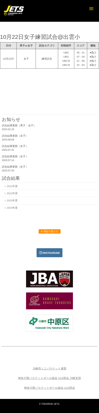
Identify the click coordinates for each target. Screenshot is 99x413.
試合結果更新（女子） (15, 135)
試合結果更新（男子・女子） (19, 125)
